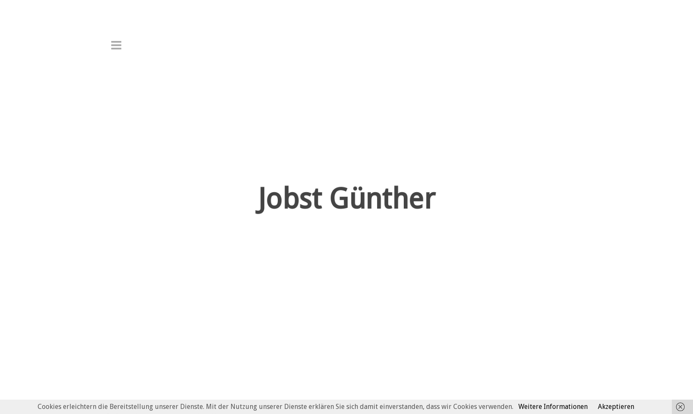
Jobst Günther (346, 210)
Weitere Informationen (553, 407)
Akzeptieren (616, 407)
